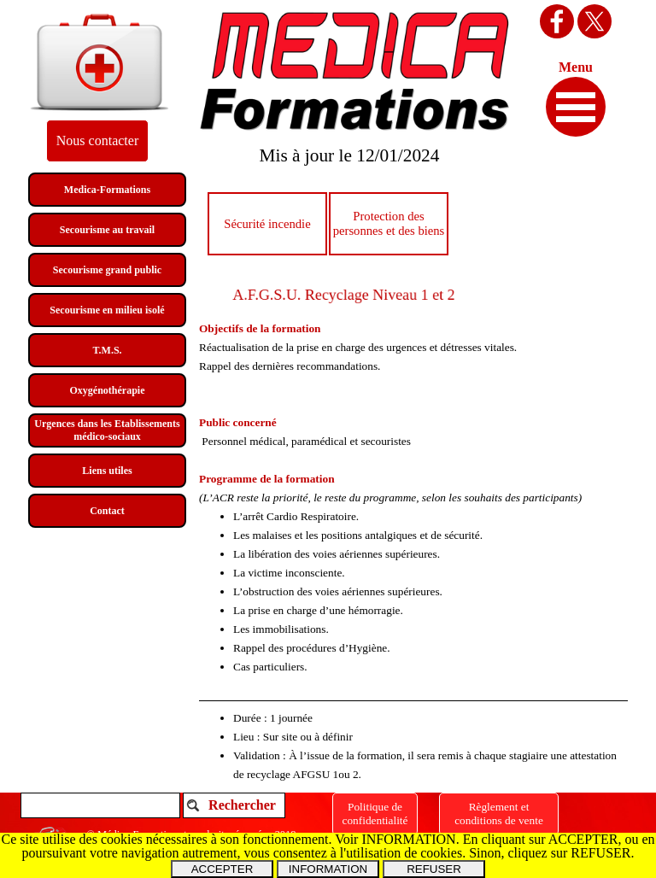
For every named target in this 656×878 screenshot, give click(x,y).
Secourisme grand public (107, 270)
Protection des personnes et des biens (389, 223)
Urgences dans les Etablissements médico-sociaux (106, 430)
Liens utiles (107, 471)
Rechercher (242, 805)
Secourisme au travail (107, 230)
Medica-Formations (107, 190)
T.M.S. (106, 350)
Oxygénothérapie (107, 390)
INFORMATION (328, 869)
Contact (107, 511)
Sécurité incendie (267, 224)
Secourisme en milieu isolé (107, 310)
